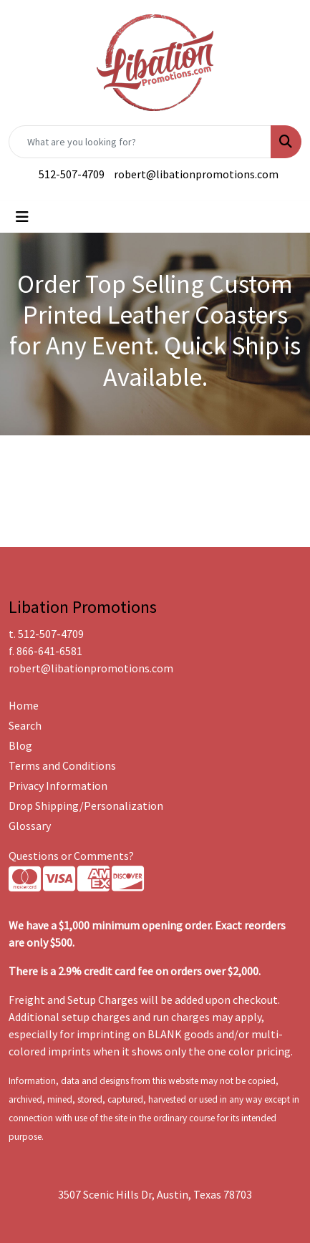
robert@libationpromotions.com (196, 174)
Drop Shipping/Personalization (86, 805)
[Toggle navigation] (22, 217)
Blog (20, 745)
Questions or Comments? (71, 855)
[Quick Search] (140, 141)
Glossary (30, 825)
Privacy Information (58, 785)
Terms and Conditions (62, 765)
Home (24, 705)
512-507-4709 (72, 174)
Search (25, 725)
